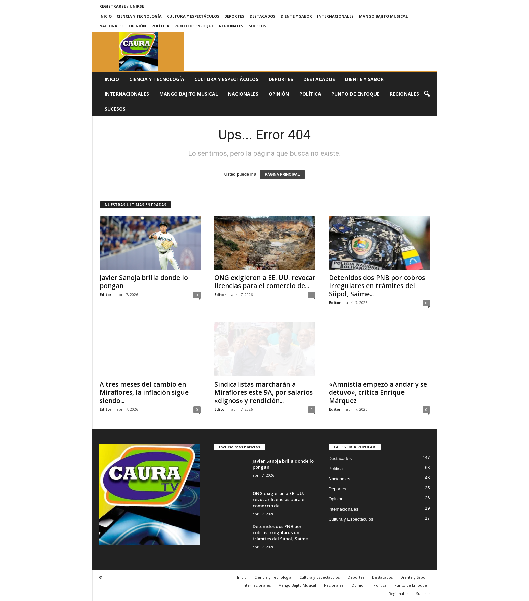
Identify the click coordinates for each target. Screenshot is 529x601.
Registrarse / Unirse (121, 6)
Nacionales (111, 25)
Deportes (234, 16)
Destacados (262, 16)
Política (160, 25)
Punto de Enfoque (194, 25)
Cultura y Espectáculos (193, 16)
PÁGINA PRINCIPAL (282, 174)
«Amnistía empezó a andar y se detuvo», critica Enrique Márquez (378, 392)
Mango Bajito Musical (383, 16)
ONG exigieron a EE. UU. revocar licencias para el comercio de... (264, 281)
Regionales (231, 25)
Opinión (137, 25)
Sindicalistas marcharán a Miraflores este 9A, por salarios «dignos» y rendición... (263, 392)
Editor (105, 294)
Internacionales (335, 16)
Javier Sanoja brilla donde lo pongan (144, 281)
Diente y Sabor (296, 16)
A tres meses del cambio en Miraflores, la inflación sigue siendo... (144, 392)
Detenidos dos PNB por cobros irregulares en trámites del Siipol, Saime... (377, 285)
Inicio (105, 16)
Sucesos (257, 25)
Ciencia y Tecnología (139, 16)
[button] (426, 94)
